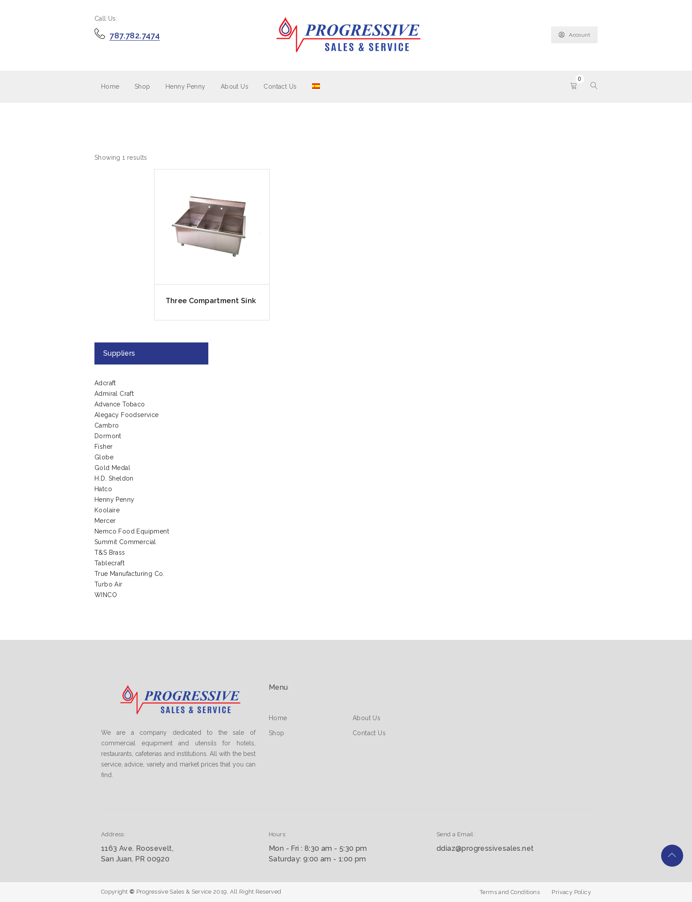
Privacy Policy (571, 892)
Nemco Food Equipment (131, 531)
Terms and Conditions (510, 892)
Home (110, 86)
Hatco (103, 488)
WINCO (105, 594)
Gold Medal (112, 467)
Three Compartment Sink (210, 301)
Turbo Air (108, 584)
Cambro (106, 425)
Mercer (105, 520)
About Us (234, 86)
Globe (103, 457)
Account (574, 35)
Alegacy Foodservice (126, 414)
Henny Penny (185, 86)
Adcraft (105, 383)
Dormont (107, 436)
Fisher (103, 446)
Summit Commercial (125, 541)
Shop (142, 86)
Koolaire (107, 510)
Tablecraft (109, 563)
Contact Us (280, 86)
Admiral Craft (114, 393)
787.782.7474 (134, 35)
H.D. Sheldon (114, 478)
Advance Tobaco (119, 404)
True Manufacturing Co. (129, 573)
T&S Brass (109, 552)
